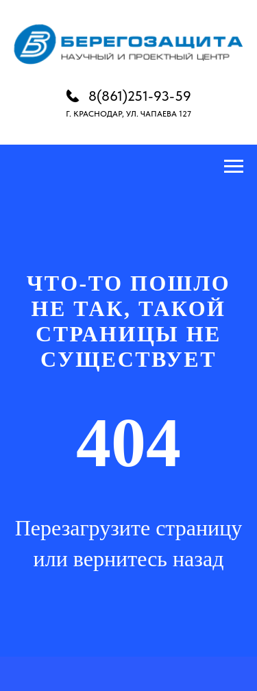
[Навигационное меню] (233, 166)
